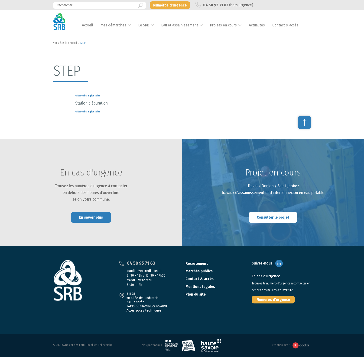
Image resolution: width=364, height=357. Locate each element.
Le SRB (149, 25)
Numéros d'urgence (273, 299)
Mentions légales (200, 286)
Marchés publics (199, 271)
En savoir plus (91, 217)
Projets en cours (228, 25)
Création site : (291, 345)
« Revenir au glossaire (87, 95)
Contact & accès (291, 25)
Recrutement (196, 263)
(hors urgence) (224, 5)
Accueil (92, 25)
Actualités (262, 25)
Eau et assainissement (185, 25)
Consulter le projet (273, 217)
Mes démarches (119, 25)
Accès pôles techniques (144, 310)
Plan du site (195, 294)
